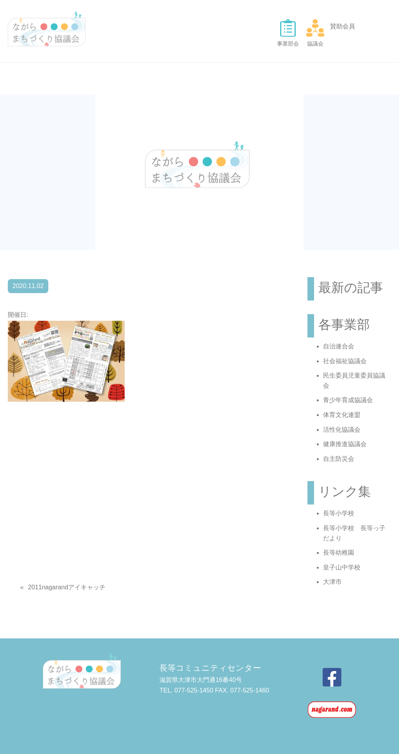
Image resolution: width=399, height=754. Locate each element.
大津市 (332, 581)
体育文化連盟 (341, 414)
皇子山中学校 (341, 567)
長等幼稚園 (338, 552)
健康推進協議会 (345, 444)
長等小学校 (338, 513)
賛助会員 (342, 26)
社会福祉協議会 (345, 361)
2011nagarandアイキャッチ (67, 587)
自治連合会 (338, 346)
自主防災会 (338, 458)
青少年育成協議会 (348, 400)
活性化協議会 (341, 429)
